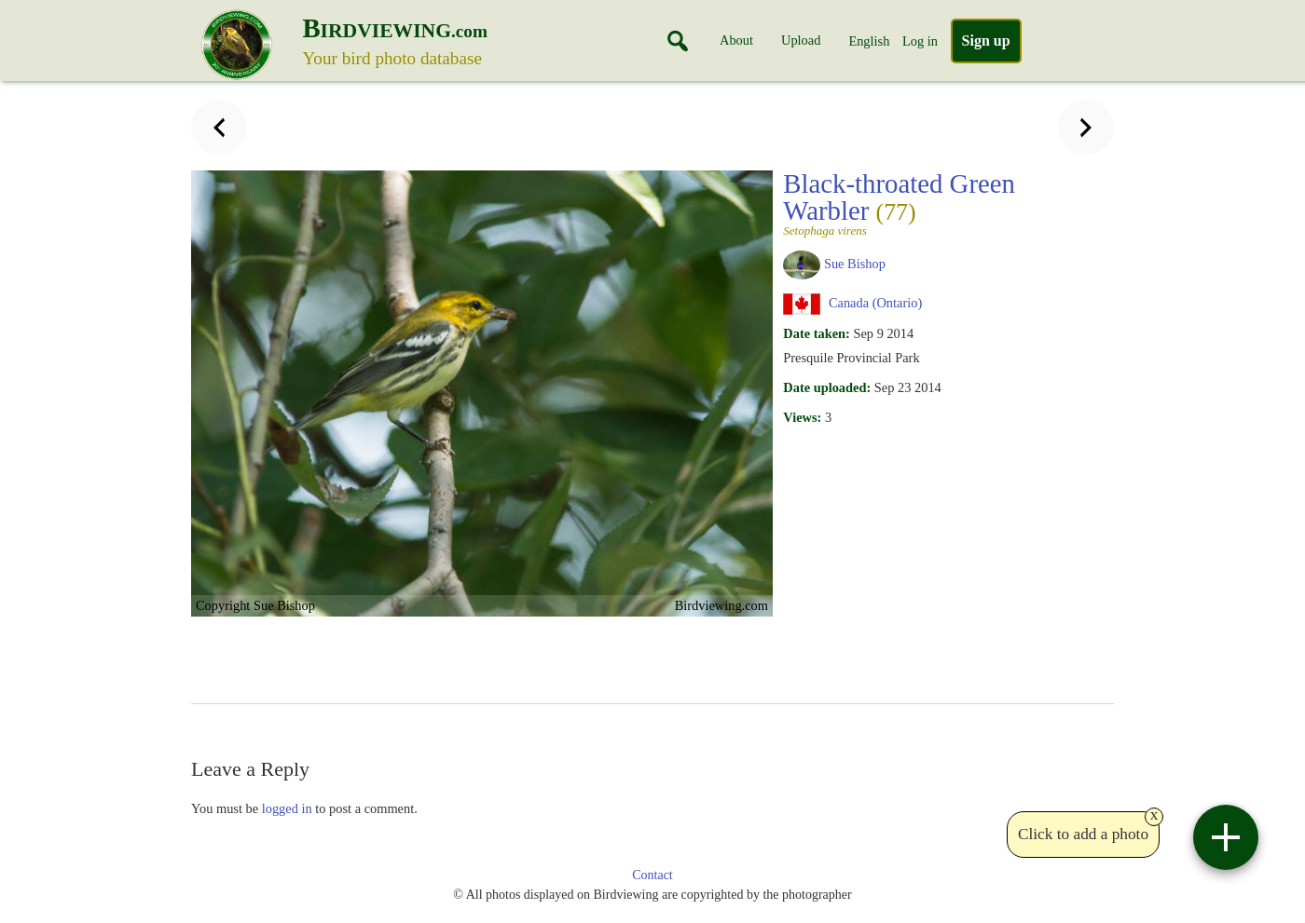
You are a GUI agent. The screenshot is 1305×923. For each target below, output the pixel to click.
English (868, 41)
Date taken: (816, 333)
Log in (920, 41)
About (736, 40)
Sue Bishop (855, 263)
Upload (800, 40)
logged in (287, 808)
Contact (652, 875)
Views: (802, 417)
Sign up (986, 40)
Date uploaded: (827, 387)
